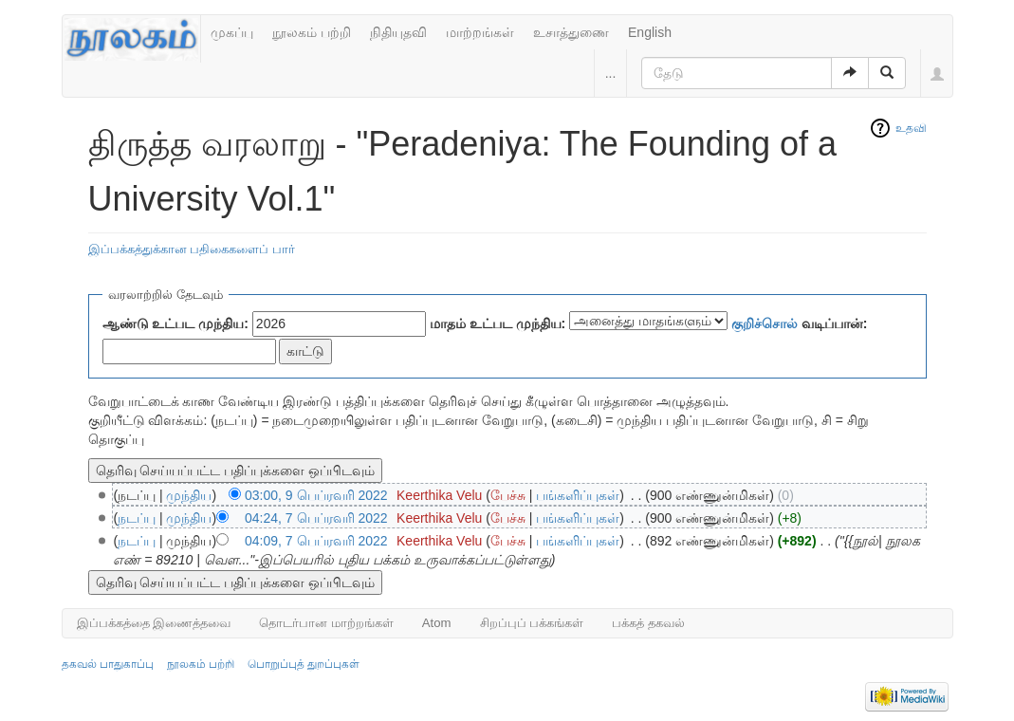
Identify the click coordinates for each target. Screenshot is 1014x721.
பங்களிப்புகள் (577, 495)
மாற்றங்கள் (480, 32)
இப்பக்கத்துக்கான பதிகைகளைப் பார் (191, 249)
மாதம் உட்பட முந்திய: (497, 323)
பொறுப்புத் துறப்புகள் (304, 664)
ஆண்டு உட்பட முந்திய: (175, 323)
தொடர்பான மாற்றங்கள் (326, 623)
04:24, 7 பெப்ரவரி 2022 (316, 518)
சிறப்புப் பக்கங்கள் (532, 623)
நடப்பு (137, 518)
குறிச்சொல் (764, 323)
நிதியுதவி (398, 32)
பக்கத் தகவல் (648, 623)
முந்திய (189, 495)
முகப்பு (232, 32)
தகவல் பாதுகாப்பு (108, 664)
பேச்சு (507, 495)
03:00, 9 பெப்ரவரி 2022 (316, 495)
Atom (437, 623)
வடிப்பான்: (799, 323)
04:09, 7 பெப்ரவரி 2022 (316, 540)
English (650, 32)
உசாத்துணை (571, 32)
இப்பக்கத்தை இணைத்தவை (154, 623)
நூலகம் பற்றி (311, 32)
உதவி (911, 128)
